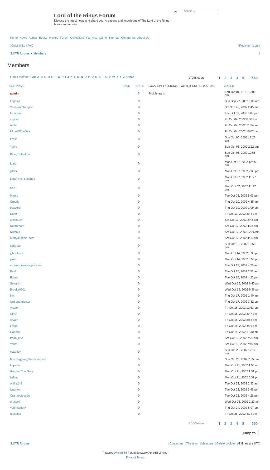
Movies (53, 37)
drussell (15, 401)
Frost (13, 139)
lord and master (20, 301)
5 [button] (243, 77)
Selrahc (15, 283)
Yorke (13, 344)
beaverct (15, 207)
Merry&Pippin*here (22, 237)
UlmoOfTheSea (20, 131)
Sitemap (114, 37)
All (34, 77)
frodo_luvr (16, 337)
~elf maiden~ (18, 407)
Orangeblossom (20, 395)
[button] (211, 78)
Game (103, 37)
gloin (13, 259)
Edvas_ (15, 277)
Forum (64, 37)
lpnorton (15, 389)
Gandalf (15, 331)
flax (12, 295)
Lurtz (13, 163)
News (23, 37)
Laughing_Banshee (22, 178)
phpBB (121, 452)
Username (17, 85)
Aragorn (15, 307)
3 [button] (231, 77)
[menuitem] (29, 45)
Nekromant (17, 225)
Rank (126, 85)
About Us (143, 37)
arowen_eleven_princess (26, 265)
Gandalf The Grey (21, 371)
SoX (13, 187)
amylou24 (16, 219)
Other (130, 77)
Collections (77, 37)
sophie (14, 119)
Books (43, 37)
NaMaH (15, 231)
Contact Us (128, 37)
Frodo (14, 325)
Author (33, 37)
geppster (15, 245)
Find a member (20, 76)
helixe (14, 377)
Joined (229, 85)
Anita (13, 125)
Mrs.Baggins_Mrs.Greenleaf (28, 359)
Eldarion (15, 113)
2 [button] (225, 77)
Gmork (14, 201)
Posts (139, 85)
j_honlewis (16, 253)
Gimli (13, 313)
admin (14, 93)
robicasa (15, 413)
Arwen (14, 319)
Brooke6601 (18, 289)
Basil (13, 271)
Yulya (13, 146)
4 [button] (237, 77)
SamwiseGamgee (21, 107)
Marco (14, 195)
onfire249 (16, 383)
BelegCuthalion (20, 154)
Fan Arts (91, 37)
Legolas (15, 101)
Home (14, 37)
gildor (13, 171)
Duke (13, 213)
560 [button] (255, 77)
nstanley (15, 351)
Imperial (15, 365)
